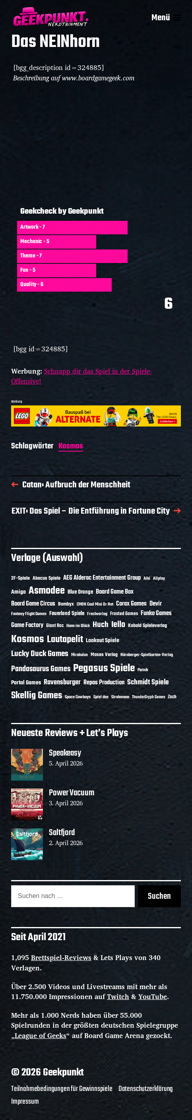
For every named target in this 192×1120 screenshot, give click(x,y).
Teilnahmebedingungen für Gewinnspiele (61, 1089)
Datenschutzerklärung (145, 1089)
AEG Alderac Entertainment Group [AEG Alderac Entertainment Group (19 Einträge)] (102, 578)
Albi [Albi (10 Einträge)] (147, 578)
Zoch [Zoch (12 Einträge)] (172, 697)
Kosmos (70, 447)
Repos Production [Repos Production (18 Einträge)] (103, 683)
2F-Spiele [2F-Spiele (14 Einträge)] (20, 578)
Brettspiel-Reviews (61, 957)
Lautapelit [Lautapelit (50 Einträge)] (65, 640)
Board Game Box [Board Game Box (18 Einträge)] (115, 592)
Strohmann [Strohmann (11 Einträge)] (120, 697)
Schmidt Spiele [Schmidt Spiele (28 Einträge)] (148, 682)
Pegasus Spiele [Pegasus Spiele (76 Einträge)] (104, 668)
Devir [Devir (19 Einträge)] (155, 604)
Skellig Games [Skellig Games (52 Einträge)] (36, 695)
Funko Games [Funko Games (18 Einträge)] (156, 613)
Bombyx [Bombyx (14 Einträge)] (66, 604)
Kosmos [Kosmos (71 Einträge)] (27, 639)
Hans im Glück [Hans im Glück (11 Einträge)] (78, 625)
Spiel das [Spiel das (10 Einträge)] (101, 697)
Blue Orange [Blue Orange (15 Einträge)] (80, 592)
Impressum (25, 1102)
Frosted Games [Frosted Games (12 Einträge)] (124, 613)
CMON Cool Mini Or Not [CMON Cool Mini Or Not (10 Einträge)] (95, 604)
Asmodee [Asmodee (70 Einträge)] (47, 591)
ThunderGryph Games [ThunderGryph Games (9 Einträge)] (148, 697)
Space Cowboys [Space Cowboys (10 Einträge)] (78, 697)
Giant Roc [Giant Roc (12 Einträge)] (55, 625)
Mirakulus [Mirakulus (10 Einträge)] (79, 655)
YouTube (152, 996)
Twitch (118, 996)
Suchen (159, 896)
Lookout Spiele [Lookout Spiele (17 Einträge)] (102, 640)
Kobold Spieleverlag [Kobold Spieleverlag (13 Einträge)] (147, 626)
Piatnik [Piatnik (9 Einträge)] (143, 670)
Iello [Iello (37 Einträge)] (118, 624)
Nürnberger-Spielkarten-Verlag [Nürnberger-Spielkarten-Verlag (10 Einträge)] (146, 655)
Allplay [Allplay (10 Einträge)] (159, 578)
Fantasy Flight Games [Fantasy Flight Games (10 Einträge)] (29, 614)
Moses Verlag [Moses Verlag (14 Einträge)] (104, 655)
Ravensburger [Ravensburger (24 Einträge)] (62, 682)
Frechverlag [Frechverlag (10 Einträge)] (97, 614)
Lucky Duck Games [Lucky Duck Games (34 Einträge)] (39, 654)
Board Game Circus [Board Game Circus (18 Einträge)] (33, 604)
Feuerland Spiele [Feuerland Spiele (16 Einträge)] (66, 613)
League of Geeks (40, 1035)
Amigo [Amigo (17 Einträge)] (18, 592)
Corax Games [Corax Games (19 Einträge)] (131, 604)
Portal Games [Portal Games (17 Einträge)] (26, 683)
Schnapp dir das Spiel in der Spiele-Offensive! (81, 376)
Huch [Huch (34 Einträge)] (101, 625)
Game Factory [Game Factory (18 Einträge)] (27, 625)
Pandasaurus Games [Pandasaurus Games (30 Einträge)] (40, 669)
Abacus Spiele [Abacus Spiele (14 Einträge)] (46, 578)
